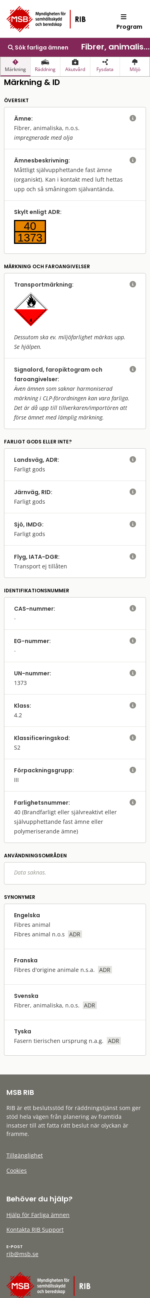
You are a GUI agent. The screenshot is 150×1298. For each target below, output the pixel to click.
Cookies (16, 1170)
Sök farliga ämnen (38, 47)
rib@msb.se (22, 1254)
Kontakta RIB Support (35, 1229)
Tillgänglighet (24, 1155)
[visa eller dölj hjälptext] (133, 118)
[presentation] (15, 66)
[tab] (15, 66)
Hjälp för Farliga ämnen (38, 1215)
